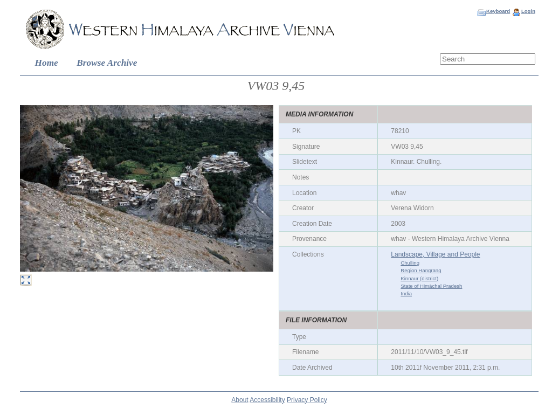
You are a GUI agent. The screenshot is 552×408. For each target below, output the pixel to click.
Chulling (410, 263)
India (406, 293)
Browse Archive (107, 63)
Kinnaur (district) (419, 278)
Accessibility (267, 400)
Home (46, 63)
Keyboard (498, 11)
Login (528, 11)
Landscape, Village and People (435, 254)
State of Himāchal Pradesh (431, 286)
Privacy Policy (307, 400)
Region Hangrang (421, 270)
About (239, 400)
